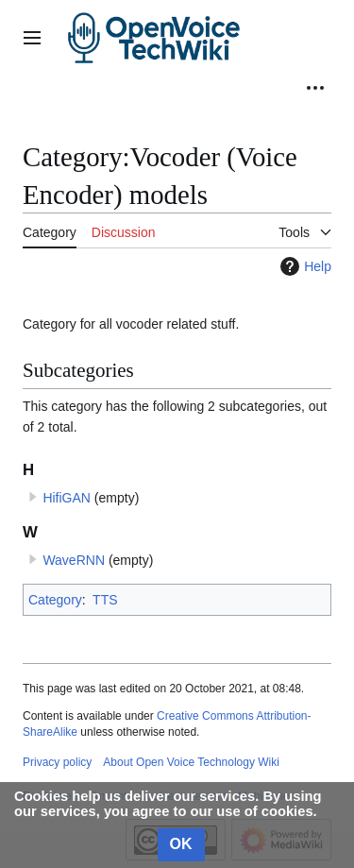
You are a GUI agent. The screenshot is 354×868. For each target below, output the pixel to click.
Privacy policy (57, 762)
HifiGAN (66, 497)
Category (55, 599)
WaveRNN (73, 560)
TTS (105, 599)
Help (303, 266)
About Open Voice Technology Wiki (191, 762)
